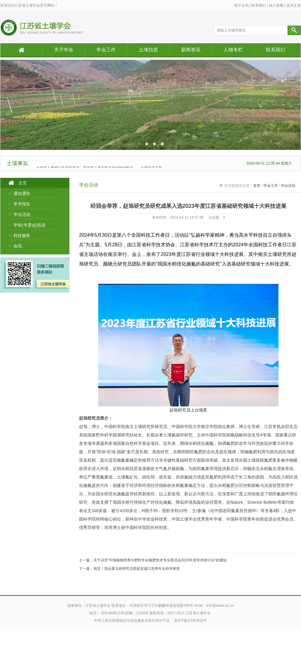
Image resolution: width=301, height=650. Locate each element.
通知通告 (22, 193)
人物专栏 (233, 49)
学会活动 (22, 214)
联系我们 (258, 5)
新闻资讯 (190, 49)
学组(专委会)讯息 (30, 225)
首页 (256, 186)
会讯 (18, 246)
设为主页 (293, 5)
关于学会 (63, 49)
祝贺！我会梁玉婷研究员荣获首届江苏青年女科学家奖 (136, 568)
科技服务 (22, 235)
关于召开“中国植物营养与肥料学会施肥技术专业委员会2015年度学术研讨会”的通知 (160, 560)
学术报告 (22, 204)
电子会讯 (241, 5)
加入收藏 (276, 5)
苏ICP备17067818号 (190, 620)
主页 (22, 183)
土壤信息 (148, 49)
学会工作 (106, 49)
